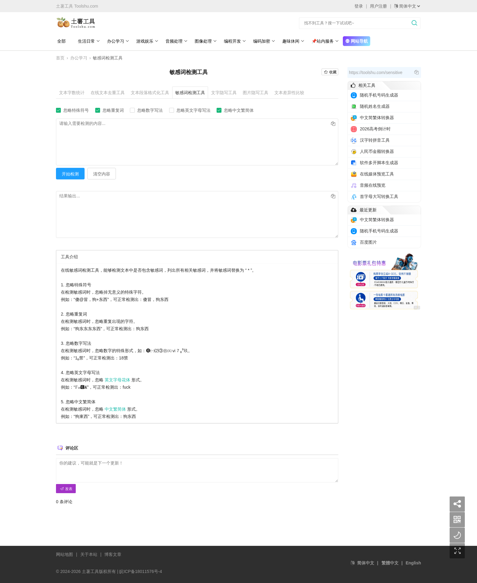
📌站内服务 (324, 41)
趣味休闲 (292, 41)
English (413, 562)
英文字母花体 (117, 379)
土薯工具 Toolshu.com (77, 6)
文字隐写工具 (224, 92)
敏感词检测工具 (190, 92)
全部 (60, 41)
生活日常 (88, 41)
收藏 (329, 72)
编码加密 (263, 41)
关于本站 (88, 553)
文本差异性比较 (289, 92)
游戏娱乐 (146, 41)
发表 (65, 488)
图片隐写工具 (255, 92)
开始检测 (70, 173)
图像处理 (204, 41)
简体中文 (365, 562)
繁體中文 (390, 562)
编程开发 (234, 41)
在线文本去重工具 (108, 92)
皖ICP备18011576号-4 (140, 570)
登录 (358, 6)
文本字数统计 (72, 92)
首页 (60, 57)
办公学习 (117, 41)
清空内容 (101, 173)
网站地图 (64, 553)
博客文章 (112, 553)
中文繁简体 (115, 408)
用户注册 (378, 6)
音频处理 (175, 41)
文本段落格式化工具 (150, 92)
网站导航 (355, 41)
